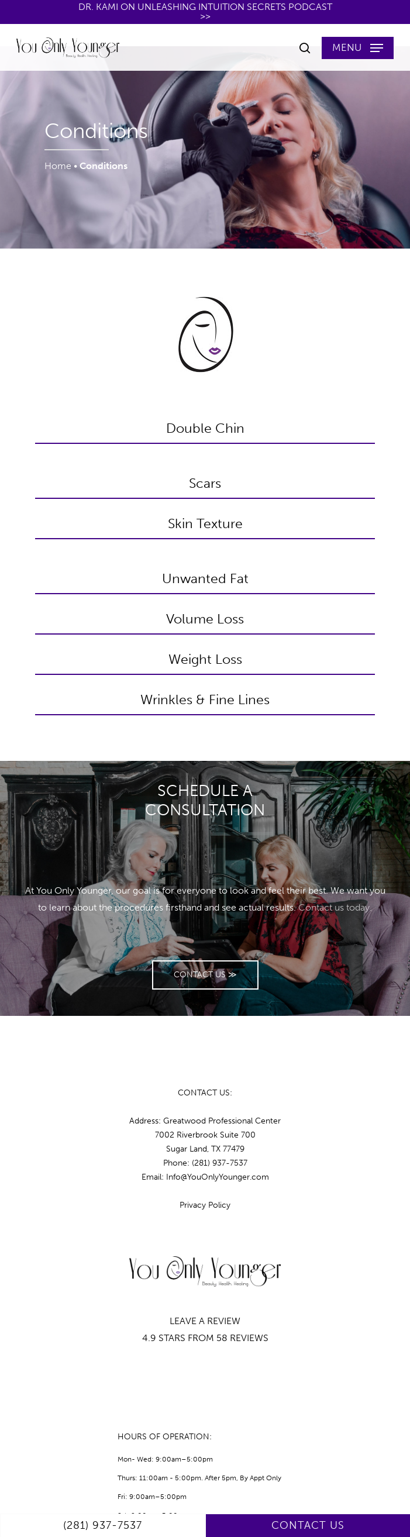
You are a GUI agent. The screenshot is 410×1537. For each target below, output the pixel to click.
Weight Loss (205, 659)
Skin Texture (205, 523)
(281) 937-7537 (102, 1525)
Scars (205, 483)
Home (57, 165)
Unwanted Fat (205, 578)
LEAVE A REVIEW (205, 1320)
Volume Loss (205, 619)
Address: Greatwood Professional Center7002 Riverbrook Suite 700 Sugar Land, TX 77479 (205, 1135)
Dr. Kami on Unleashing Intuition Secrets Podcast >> (205, 11)
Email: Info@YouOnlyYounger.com (205, 1177)
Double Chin (205, 428)
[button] (358, 48)
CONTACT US (307, 1525)
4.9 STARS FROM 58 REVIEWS (205, 1337)
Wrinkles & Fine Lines (205, 699)
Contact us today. (335, 907)
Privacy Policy (205, 1205)
